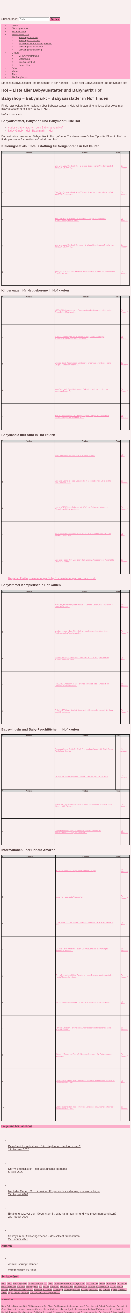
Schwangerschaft (72, 1289)
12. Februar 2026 (18, 1149)
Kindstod (92, 1286)
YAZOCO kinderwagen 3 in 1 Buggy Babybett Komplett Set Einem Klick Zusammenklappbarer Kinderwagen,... (82, 416)
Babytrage (18, 1283)
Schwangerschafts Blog (30, 49)
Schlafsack (47, 1289)
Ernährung (58, 1283)
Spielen (114, 1289)
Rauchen (22, 1289)
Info (40, 1286)
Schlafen (38, 1289)
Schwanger (58, 1289)
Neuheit (4, 1289)
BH (29, 1283)
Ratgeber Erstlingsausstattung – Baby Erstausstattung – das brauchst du (52, 578)
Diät (45, 1283)
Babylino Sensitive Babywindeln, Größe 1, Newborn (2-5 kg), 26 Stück (81, 776)
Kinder (46, 1286)
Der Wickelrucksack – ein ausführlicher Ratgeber (37, 1168)
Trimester (24, 1292)
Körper (113, 1286)
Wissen (56, 1292)
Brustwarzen (37, 1283)
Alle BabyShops (19, 77)
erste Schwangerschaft (74, 1283)
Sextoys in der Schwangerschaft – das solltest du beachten (44, 1236)
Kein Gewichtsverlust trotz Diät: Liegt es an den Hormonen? (44, 1146)
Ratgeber (13, 1289)
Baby (3, 1283)
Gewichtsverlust (8, 1286)
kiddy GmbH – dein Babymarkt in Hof (30, 130)
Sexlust (106, 1289)
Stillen (4, 1292)
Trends (16, 1292)
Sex (101, 1289)
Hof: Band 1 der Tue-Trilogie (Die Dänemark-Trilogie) (76, 871)
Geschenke (111, 1283)
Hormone (21, 1286)
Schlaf (30, 1289)
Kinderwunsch (80, 1286)
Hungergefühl (32, 1286)
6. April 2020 (15, 1171)
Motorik (120, 1286)
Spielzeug (122, 1289)
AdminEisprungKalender (23, 1264)
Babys (9, 1283)
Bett (25, 1283)
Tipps (10, 1292)
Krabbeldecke (102, 1286)
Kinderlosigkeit (66, 1286)
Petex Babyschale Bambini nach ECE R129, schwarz (75, 456)
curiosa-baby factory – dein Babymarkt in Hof (35, 127)
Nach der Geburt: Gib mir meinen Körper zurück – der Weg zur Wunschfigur (54, 1191)
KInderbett (54, 1286)
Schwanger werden (89, 1289)
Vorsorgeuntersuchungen (41, 1292)
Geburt (102, 1283)
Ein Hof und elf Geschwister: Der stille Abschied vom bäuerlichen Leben (83, 1002)
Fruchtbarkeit (92, 1283)
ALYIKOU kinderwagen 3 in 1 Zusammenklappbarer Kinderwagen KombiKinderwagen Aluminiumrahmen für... (80, 337)
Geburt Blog (24, 65)
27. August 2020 (18, 1194)
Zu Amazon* (124, 167)
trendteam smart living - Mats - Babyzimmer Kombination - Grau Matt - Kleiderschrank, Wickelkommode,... (81, 632)
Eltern (50, 1283)
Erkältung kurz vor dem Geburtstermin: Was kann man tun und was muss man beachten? (62, 1213)
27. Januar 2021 (18, 1239)
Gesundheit (122, 1283)
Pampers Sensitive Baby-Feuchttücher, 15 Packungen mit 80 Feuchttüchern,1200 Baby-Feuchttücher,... (78, 832)
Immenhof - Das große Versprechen (69, 897)
